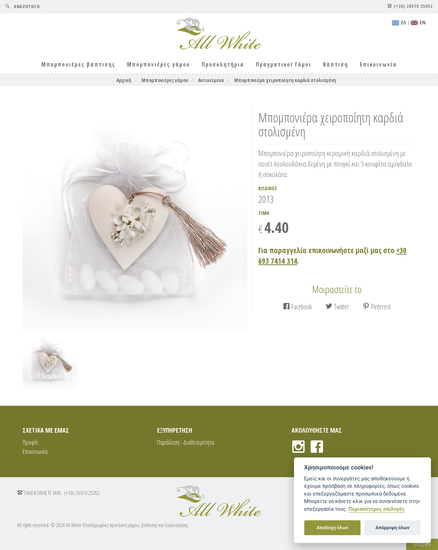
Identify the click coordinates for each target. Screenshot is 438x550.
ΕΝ (418, 22)
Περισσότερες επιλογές (376, 509)
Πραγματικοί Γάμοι (283, 64)
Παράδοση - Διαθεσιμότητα (185, 442)
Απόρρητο (422, 544)
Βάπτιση (335, 64)
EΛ (399, 22)
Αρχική (123, 80)
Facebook (297, 306)
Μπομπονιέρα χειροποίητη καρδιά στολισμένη (285, 80)
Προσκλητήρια (223, 64)
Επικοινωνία (378, 64)
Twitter (337, 306)
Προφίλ (30, 442)
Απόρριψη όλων (392, 527)
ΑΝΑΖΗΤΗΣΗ (22, 7)
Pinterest (377, 306)
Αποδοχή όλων (332, 527)
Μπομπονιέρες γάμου (158, 64)
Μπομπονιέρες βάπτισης (78, 64)
